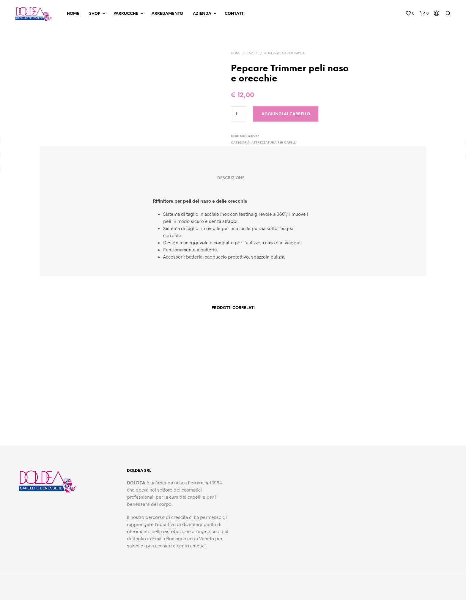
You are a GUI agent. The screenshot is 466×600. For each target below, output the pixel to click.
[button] (409, 13)
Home (73, 14)
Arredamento (167, 14)
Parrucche (126, 14)
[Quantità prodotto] (238, 114)
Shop (94, 14)
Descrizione (231, 178)
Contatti (235, 14)
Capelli (252, 53)
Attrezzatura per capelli (285, 53)
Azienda (202, 14)
